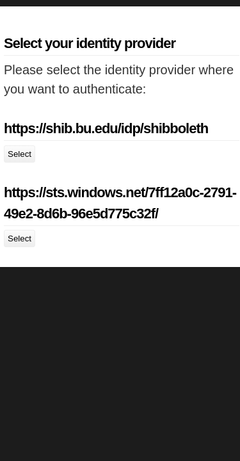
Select (19, 154)
